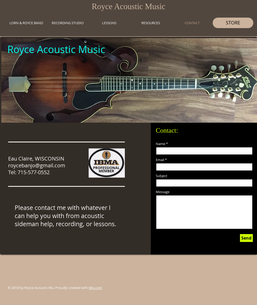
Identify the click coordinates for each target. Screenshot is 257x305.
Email (160, 160)
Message (162, 192)
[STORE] (233, 23)
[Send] (246, 238)
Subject (161, 176)
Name (160, 144)
